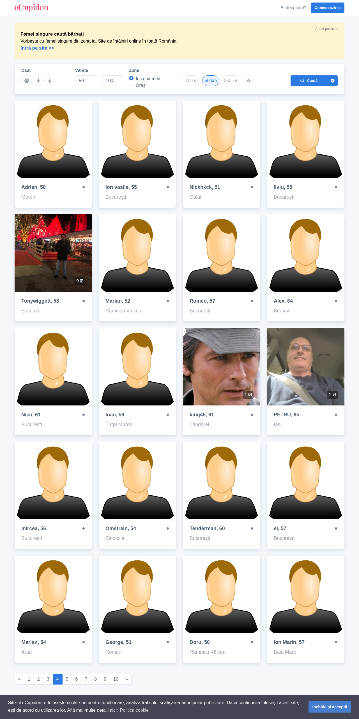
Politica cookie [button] (134, 710)
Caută (308, 80)
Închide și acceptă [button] (329, 707)
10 (115, 679)
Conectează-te (328, 8)
